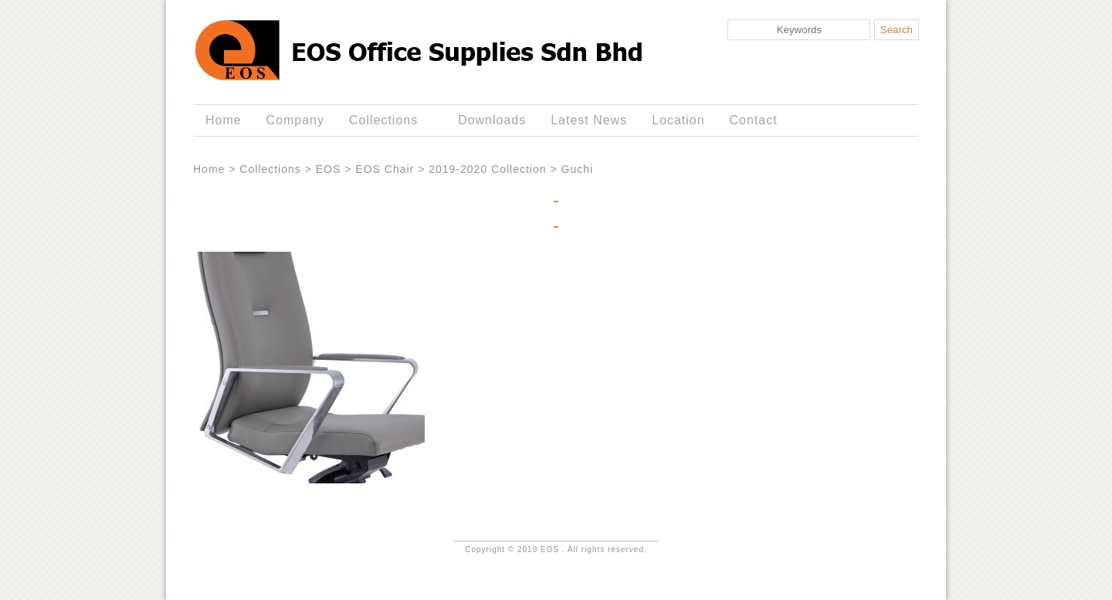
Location (678, 120)
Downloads (492, 120)
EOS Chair (384, 169)
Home (223, 120)
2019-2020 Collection (487, 169)
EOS (328, 169)
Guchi (577, 169)
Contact (754, 120)
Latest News (589, 120)
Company (295, 120)
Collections (386, 120)
